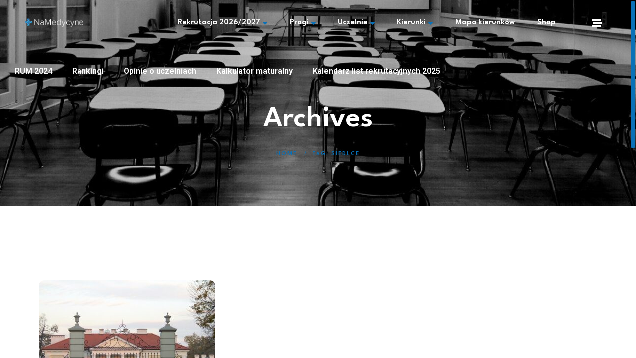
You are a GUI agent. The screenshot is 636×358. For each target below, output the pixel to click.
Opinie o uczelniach (160, 71)
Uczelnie (356, 23)
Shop (546, 22)
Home (286, 154)
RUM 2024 (33, 71)
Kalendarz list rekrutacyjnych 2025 (376, 71)
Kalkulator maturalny (254, 71)
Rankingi (88, 71)
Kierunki (415, 23)
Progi (303, 23)
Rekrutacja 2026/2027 (222, 23)
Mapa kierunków (485, 22)
